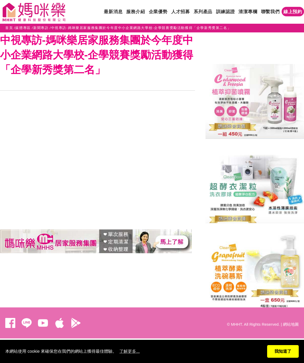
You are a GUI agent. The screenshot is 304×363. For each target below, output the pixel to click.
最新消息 (113, 11)
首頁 (9, 28)
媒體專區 (23, 28)
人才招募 (180, 11)
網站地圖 (291, 321)
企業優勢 (158, 11)
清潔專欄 (247, 11)
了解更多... (129, 351)
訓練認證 (225, 11)
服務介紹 (135, 11)
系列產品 (203, 11)
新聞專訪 (40, 28)
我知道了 (282, 351)
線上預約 (292, 11)
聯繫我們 (270, 11)
